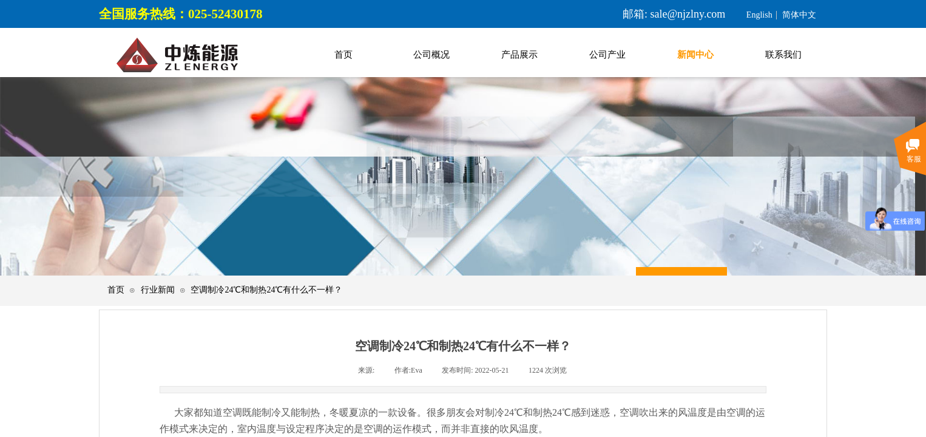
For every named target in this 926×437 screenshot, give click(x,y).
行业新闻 (158, 289)
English (759, 15)
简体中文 (799, 15)
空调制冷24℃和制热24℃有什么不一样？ (266, 289)
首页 (115, 289)
